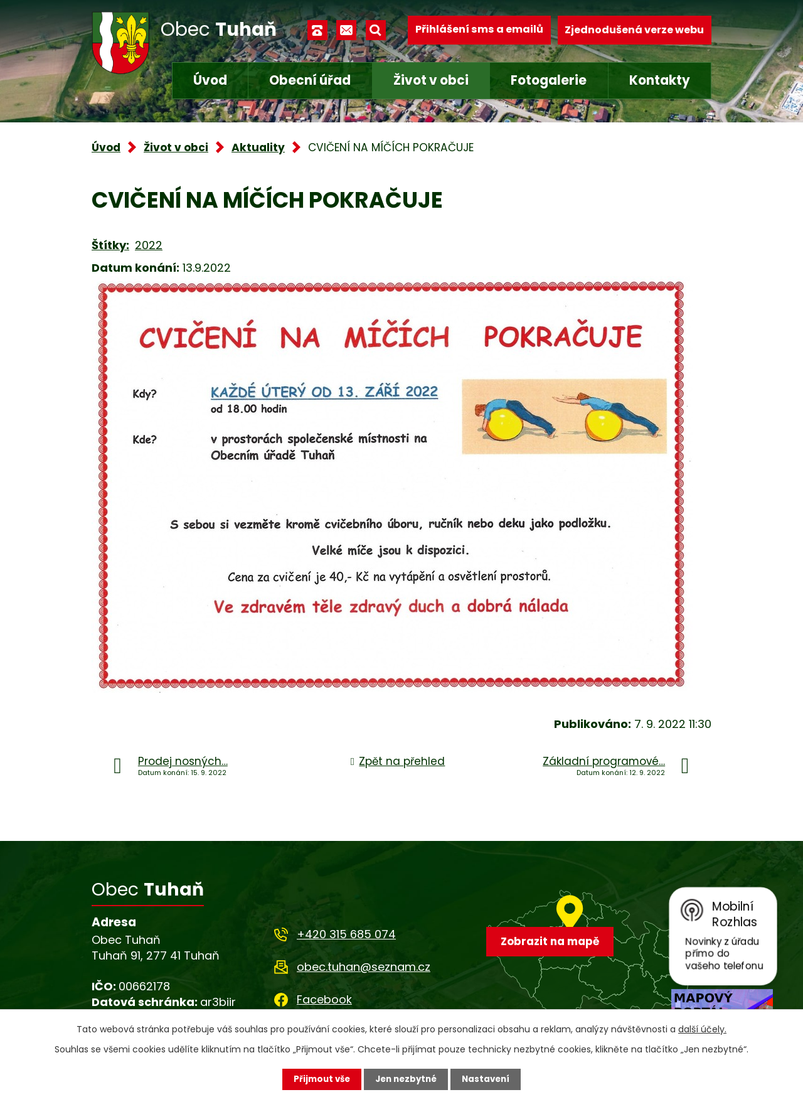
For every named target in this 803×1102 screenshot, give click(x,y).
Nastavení (489, 1079)
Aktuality (258, 147)
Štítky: (110, 245)
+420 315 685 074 (346, 934)
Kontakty (659, 80)
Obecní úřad (310, 80)
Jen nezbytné (406, 1079)
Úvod (210, 80)
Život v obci (431, 80)
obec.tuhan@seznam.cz (363, 967)
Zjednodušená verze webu (634, 30)
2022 (148, 245)
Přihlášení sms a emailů (479, 30)
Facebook (324, 999)
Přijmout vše (318, 1079)
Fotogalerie (549, 80)
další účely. (702, 1028)
